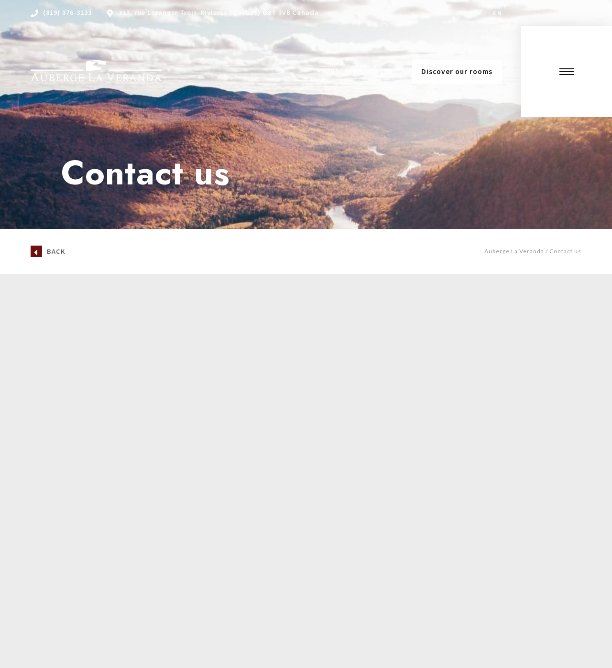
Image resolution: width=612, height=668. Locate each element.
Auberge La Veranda (514, 251)
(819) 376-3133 (67, 12)
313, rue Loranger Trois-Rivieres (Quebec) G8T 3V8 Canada (219, 12)
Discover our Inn (360, 71)
